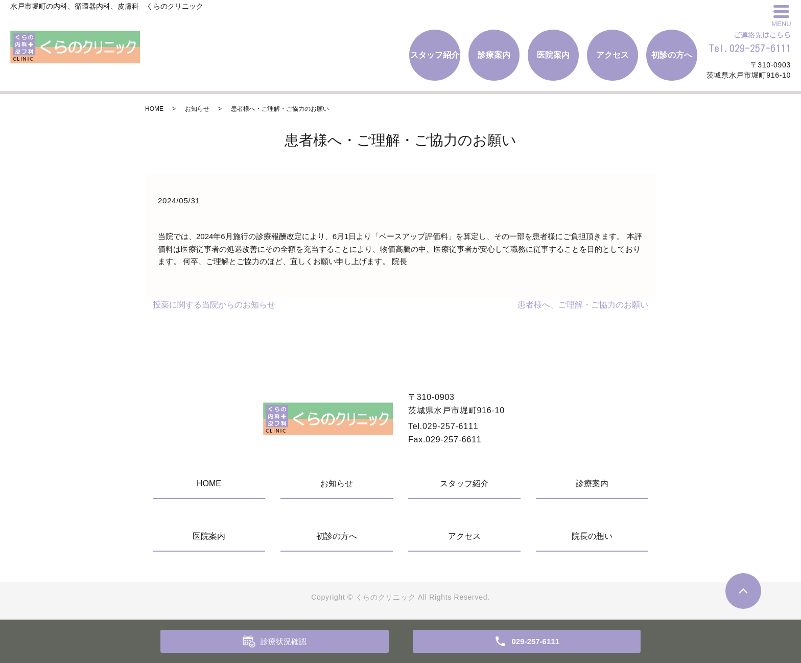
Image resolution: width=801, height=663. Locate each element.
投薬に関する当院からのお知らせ (214, 304)
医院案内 (553, 55)
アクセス (612, 55)
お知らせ (197, 108)
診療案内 (494, 55)
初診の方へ (671, 55)
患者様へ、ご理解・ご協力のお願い (582, 304)
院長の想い (592, 536)
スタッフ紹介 (434, 55)
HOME (154, 108)
